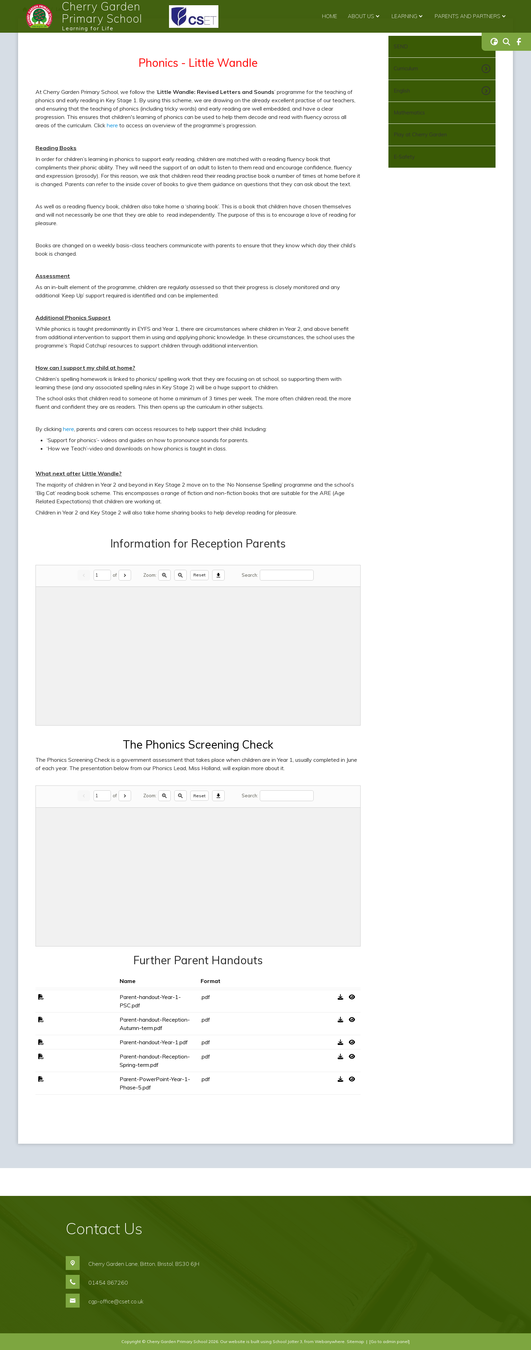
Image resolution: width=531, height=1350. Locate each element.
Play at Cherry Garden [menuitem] (420, 134)
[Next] (125, 575)
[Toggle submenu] (485, 68)
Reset (199, 574)
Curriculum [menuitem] (406, 68)
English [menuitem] (402, 90)
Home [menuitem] (329, 16)
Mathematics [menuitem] (409, 112)
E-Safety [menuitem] (404, 156)
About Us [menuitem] (364, 16)
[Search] (287, 575)
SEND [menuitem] (401, 46)
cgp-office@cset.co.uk (116, 1301)
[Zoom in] (164, 575)
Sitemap (355, 1341)
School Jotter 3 (287, 1341)
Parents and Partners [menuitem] (471, 16)
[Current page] (102, 575)
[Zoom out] (180, 575)
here (112, 125)
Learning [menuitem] (408, 16)
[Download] (218, 575)
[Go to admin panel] (389, 1341)
